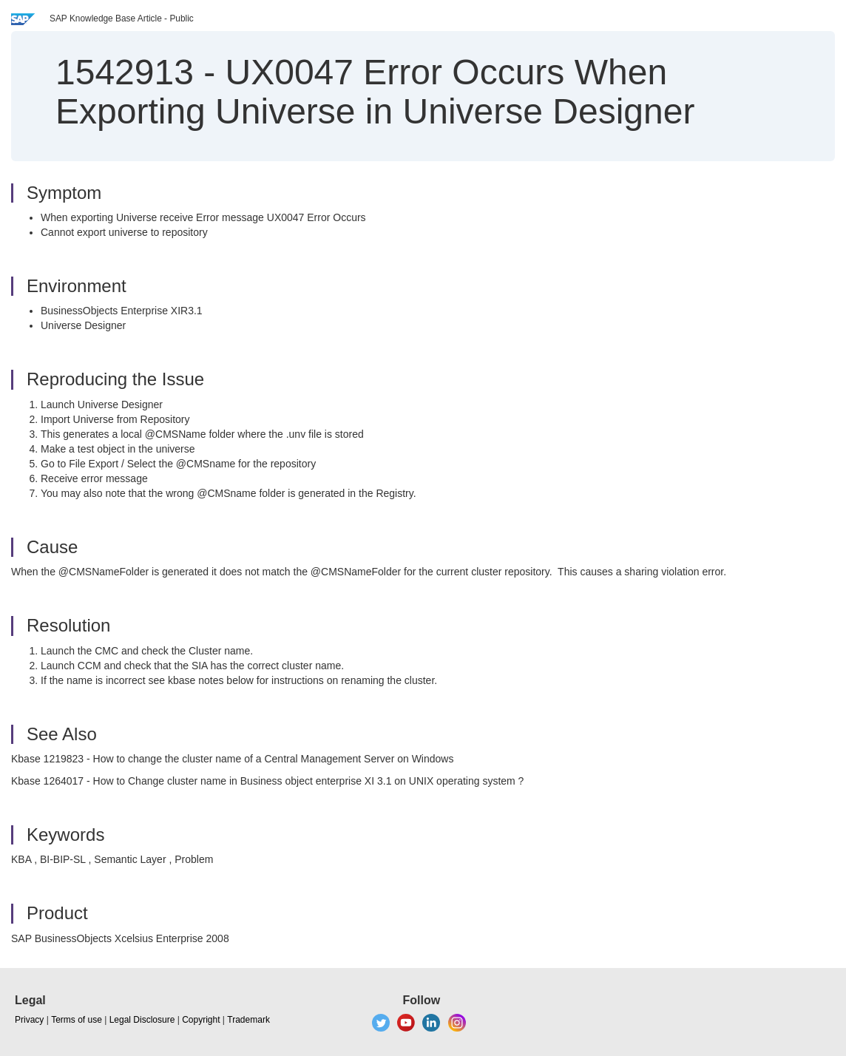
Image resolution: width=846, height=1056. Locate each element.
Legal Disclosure (142, 1020)
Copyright (201, 1020)
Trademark (248, 1020)
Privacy (29, 1020)
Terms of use (76, 1020)
